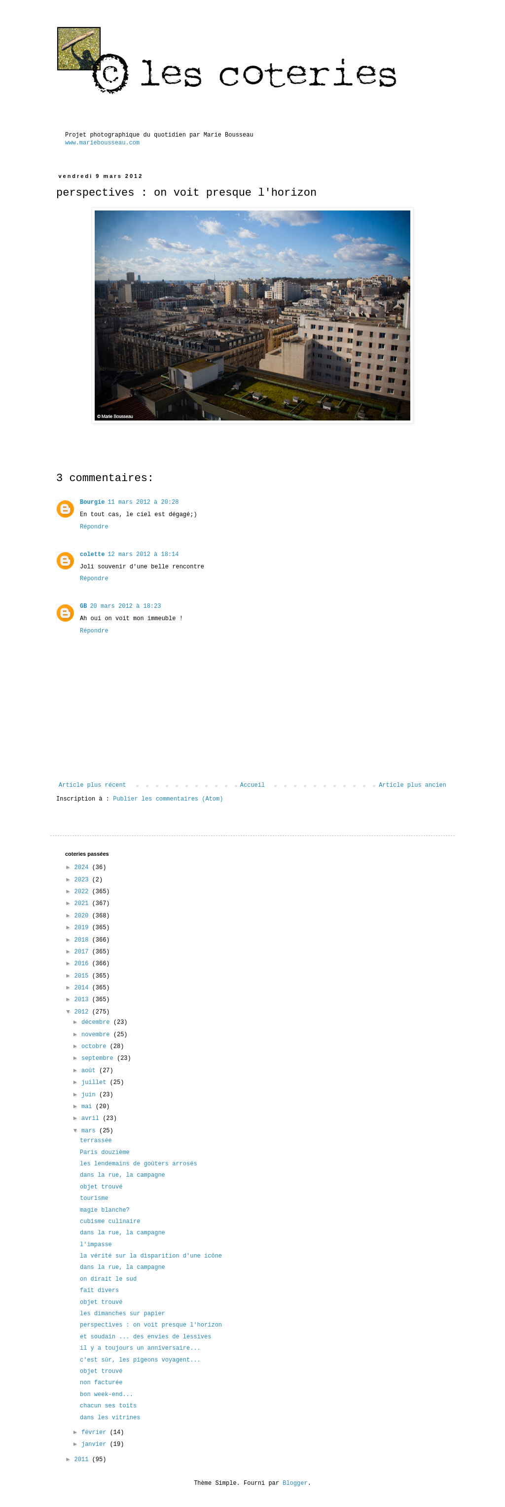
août (90, 1070)
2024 (83, 867)
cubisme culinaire (110, 1221)
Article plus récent (92, 785)
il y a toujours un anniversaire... (140, 1348)
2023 (83, 879)
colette (92, 554)
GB (83, 606)
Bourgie (92, 502)
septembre (99, 1058)
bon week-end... (106, 1394)
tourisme (94, 1198)
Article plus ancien (412, 785)
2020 (83, 915)
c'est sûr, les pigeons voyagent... (140, 1360)
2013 (83, 999)
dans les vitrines (110, 1417)
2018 (83, 940)
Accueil (252, 785)
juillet (95, 1082)
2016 (83, 963)
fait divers (99, 1290)
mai (88, 1106)
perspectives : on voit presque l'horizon (151, 1325)
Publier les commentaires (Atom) (168, 799)
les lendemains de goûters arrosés (138, 1163)
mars (90, 1130)
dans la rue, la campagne (122, 1175)
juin (90, 1094)
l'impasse (96, 1244)
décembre (97, 1022)
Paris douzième (105, 1152)
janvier (95, 1444)
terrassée (96, 1140)
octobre (95, 1046)
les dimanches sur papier (122, 1313)
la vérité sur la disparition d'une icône (151, 1256)
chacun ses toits (108, 1405)
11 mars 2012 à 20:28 (143, 502)
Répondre (94, 527)
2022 (83, 891)
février (95, 1432)
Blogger (295, 1483)
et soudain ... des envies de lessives (145, 1336)
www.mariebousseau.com (102, 143)
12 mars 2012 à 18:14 (143, 554)
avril (92, 1118)
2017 (83, 951)
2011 (83, 1459)
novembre (97, 1034)
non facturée (101, 1382)
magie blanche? (105, 1210)
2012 (83, 1012)
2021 (83, 903)
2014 (83, 987)
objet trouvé (101, 1187)
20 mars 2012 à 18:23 (125, 606)
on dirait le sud (108, 1279)
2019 (83, 927)
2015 (83, 976)
